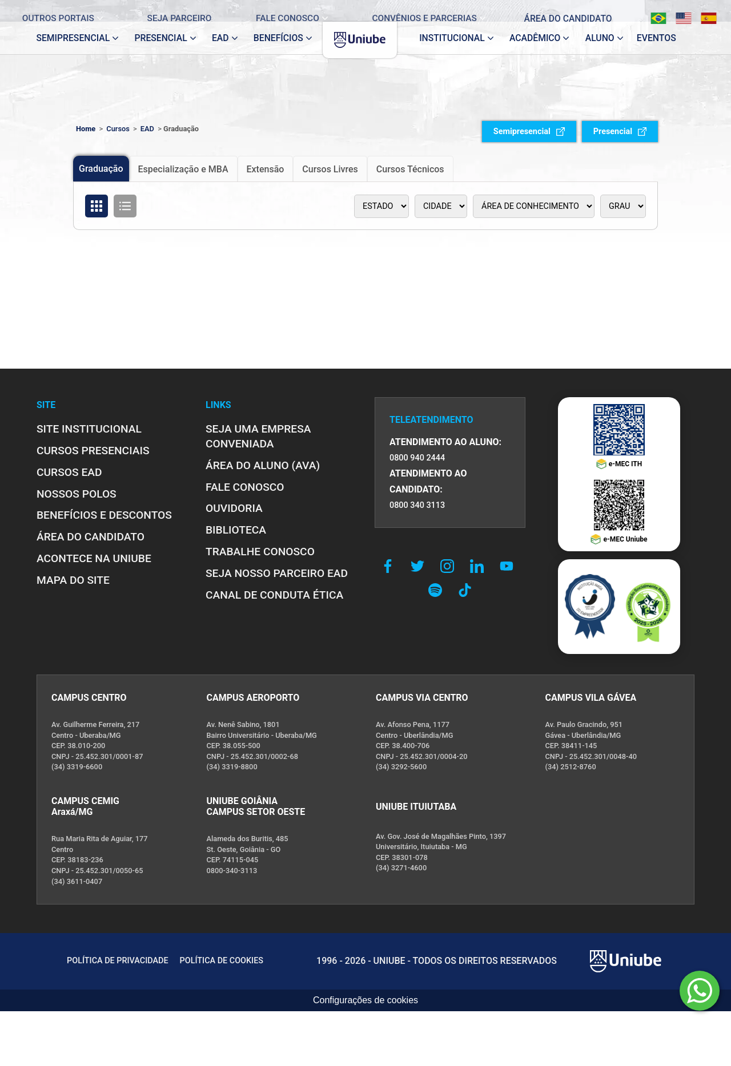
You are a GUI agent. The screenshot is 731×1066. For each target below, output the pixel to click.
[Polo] (441, 206)
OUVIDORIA (234, 508)
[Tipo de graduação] (623, 206)
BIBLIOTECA (236, 529)
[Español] (699, 10)
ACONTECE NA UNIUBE (94, 558)
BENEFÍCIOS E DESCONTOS (104, 515)
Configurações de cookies (365, 1000)
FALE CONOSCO (245, 487)
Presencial (619, 131)
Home (85, 128)
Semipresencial (529, 131)
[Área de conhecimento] (534, 206)
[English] (674, 10)
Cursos (118, 128)
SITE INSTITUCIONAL (89, 428)
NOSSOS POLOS (77, 493)
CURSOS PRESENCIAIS (93, 450)
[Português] (649, 10)
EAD (147, 128)
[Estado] (381, 206)
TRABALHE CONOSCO (260, 551)
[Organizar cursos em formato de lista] (125, 206)
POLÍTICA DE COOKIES (221, 961)
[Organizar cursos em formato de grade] (96, 206)
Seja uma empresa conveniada (258, 436)
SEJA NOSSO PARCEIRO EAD (277, 573)
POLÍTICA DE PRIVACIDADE (117, 961)
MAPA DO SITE (73, 580)
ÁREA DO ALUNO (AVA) (263, 465)
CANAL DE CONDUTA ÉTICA (274, 594)
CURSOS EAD (69, 472)
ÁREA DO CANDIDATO (90, 536)
